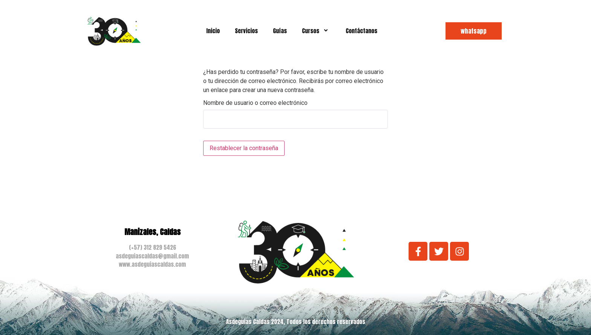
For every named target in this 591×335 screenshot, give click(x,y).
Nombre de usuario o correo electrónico (255, 103)
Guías (280, 30)
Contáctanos (361, 30)
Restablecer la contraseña (244, 148)
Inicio (213, 30)
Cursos (316, 30)
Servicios (246, 30)
